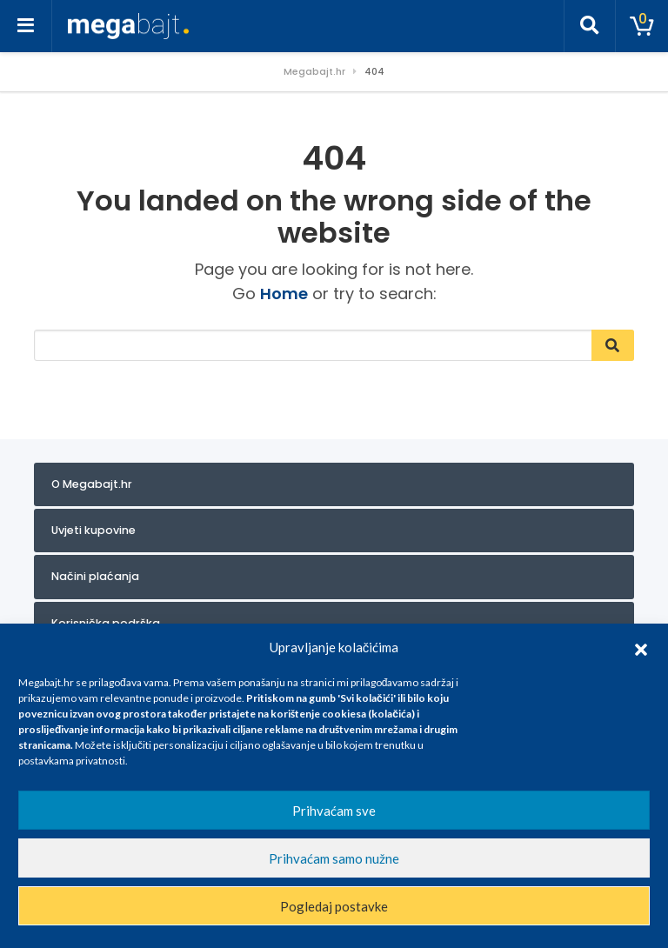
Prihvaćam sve (334, 810)
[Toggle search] (590, 26)
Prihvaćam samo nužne (334, 858)
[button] (641, 647)
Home (284, 293)
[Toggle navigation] (26, 26)
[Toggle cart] (642, 26)
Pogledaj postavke (334, 906)
